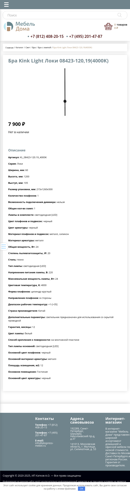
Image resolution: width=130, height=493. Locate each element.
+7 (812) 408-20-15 (47, 36)
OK (81, 488)
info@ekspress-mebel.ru (44, 444)
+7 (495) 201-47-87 (85, 36)
